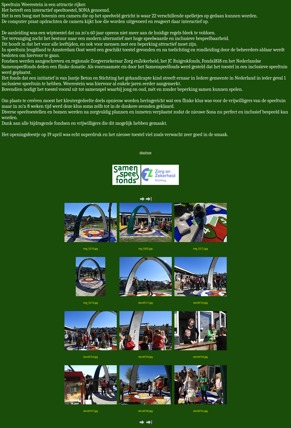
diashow (146, 152)
